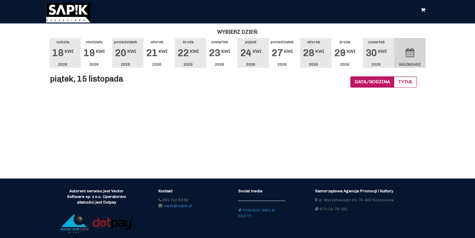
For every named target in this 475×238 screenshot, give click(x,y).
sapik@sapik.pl (177, 205)
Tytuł (405, 82)
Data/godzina (372, 82)
